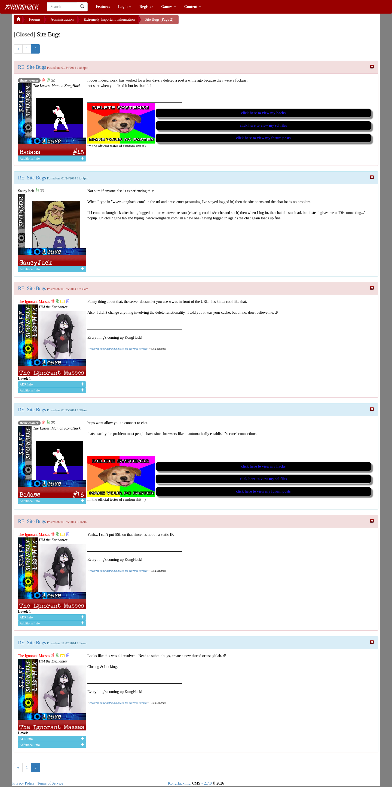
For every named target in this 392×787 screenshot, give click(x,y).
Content (192, 7)
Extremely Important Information (109, 19)
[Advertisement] (222, 22)
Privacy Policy (23, 783)
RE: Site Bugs (32, 67)
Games (168, 7)
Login (124, 7)
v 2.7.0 (206, 783)
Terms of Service (50, 783)
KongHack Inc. (179, 783)
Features (103, 7)
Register (146, 7)
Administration (62, 19)
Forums (35, 19)
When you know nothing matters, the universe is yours (117, 348)
